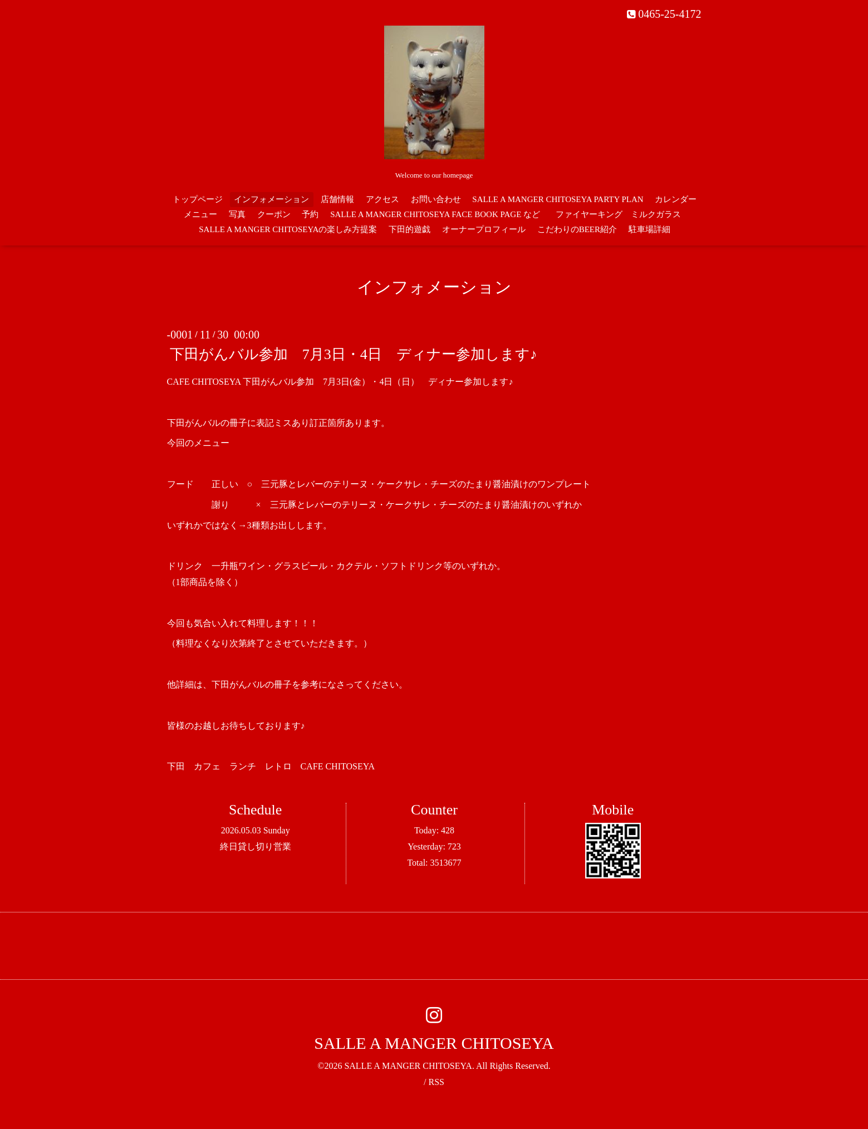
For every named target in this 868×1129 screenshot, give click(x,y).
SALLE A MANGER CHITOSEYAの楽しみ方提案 (288, 229)
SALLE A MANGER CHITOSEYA (433, 1043)
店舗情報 (337, 199)
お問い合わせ (436, 199)
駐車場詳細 (649, 229)
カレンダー (676, 199)
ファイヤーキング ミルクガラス (622, 214)
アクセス (382, 199)
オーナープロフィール (484, 229)
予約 (310, 214)
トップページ (198, 199)
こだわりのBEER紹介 (577, 229)
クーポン (274, 214)
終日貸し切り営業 (255, 846)
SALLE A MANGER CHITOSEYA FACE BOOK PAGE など (435, 214)
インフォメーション (271, 199)
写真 (237, 214)
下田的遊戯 (409, 229)
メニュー (200, 214)
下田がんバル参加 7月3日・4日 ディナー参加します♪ (361, 354)
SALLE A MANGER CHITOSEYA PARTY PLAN (557, 199)
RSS (436, 1082)
